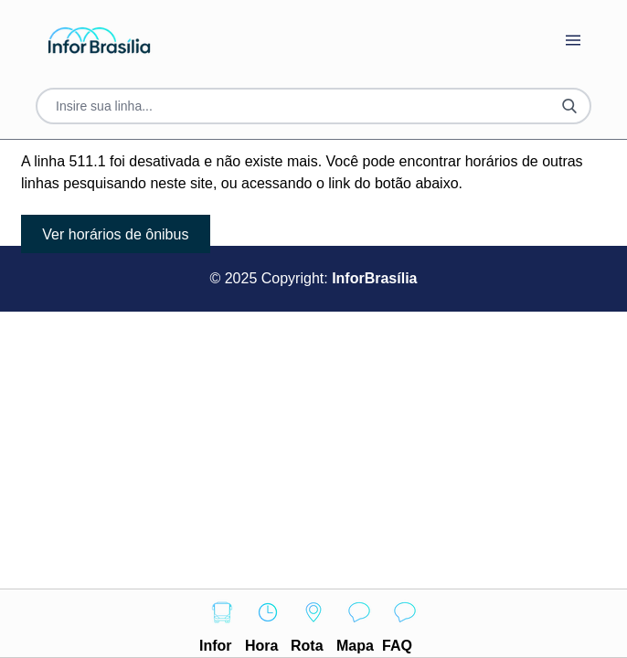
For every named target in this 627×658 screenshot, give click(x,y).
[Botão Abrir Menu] (573, 40)
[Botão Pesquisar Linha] (569, 106)
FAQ (405, 621)
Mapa (359, 621)
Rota (313, 621)
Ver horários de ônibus (115, 234)
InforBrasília (374, 278)
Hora (268, 621)
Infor (222, 621)
